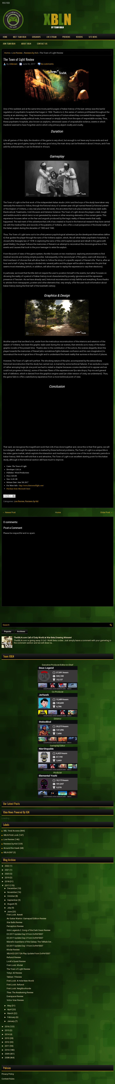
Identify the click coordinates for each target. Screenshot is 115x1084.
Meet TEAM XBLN (19, 36)
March (10, 1013)
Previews (66, 36)
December (12, 888)
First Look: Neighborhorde (19, 988)
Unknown (13, 64)
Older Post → (106, 512)
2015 (7, 1030)
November (12, 892)
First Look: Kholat (15, 965)
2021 (7, 870)
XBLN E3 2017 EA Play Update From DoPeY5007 (28, 953)
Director (57, 719)
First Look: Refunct (15, 984)
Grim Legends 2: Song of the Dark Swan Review (28, 930)
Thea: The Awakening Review (20, 992)
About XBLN (26, 43)
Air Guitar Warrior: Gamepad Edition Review (26, 918)
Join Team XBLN (9, 43)
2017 (7, 885)
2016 (7, 1026)
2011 (7, 1046)
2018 (7, 881)
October (11, 896)
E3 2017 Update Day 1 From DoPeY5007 (25, 946)
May (9, 1005)
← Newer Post (9, 512)
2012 (7, 1042)
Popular (7, 631)
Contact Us (42, 43)
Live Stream (51, 36)
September (12, 900)
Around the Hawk (11, 848)
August (10, 904)
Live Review (17, 53)
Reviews (79, 36)
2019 (7, 877)
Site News (93, 36)
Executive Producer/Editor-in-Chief (57, 665)
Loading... (6, 818)
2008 (7, 1057)
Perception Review (15, 926)
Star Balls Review (14, 922)
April (9, 1009)
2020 (7, 874)
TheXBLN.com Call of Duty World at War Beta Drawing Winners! (43, 637)
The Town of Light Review (18, 59)
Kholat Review (13, 949)
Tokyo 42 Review (14, 973)
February (11, 1017)
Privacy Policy (8, 1074)
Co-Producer (57, 692)
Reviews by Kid (31, 53)
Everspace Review (15, 996)
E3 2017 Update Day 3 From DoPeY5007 (25, 934)
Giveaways (36, 36)
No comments (47, 64)
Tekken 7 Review (14, 977)
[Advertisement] (39, 614)
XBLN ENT (8, 852)
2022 (7, 866)
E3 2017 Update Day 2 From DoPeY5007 (25, 938)
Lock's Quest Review (16, 961)
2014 (7, 1034)
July (9, 908)
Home (5, 36)
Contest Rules (8, 1079)
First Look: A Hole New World (20, 981)
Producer (57, 772)
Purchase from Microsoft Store (18, 489)
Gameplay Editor (57, 745)
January (11, 1021)
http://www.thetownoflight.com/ (31, 485)
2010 (7, 1050)
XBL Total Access (12, 831)
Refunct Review (14, 957)
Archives (21, 631)
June (9, 911)
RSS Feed (6, 2)
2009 (7, 1054)
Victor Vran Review (15, 1000)
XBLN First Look (11, 835)
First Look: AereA (15, 914)
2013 (7, 1038)
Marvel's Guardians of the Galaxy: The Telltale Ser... (29, 942)
